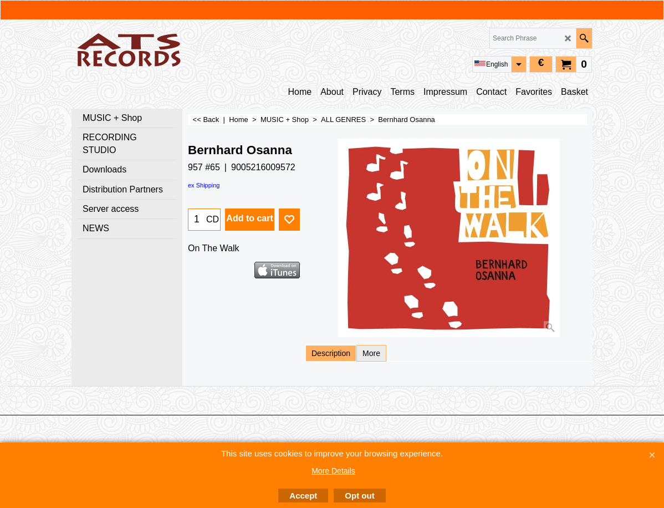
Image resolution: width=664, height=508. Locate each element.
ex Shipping (204, 185)
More (371, 353)
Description (330, 353)
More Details (333, 470)
